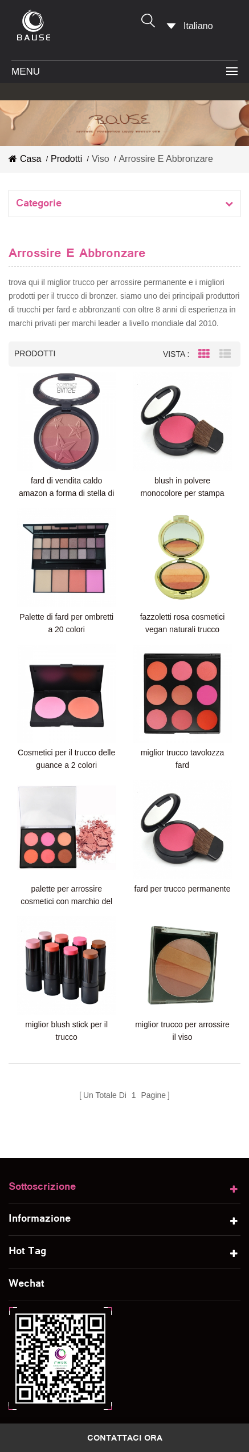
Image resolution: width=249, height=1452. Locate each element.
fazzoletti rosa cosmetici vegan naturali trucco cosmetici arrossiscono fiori (179, 619)
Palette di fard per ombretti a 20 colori (65, 618)
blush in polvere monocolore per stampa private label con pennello (179, 485)
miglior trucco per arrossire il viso (179, 1019)
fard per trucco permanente (179, 879)
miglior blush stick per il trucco (65, 1019)
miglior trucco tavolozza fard (179, 752)
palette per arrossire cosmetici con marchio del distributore (65, 886)
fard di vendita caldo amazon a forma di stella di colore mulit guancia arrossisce (65, 485)
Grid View (204, 354)
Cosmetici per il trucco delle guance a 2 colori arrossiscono (65, 752)
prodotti (66, 159)
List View (225, 354)
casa (25, 159)
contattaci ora (124, 1437)
